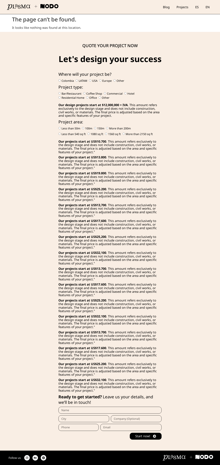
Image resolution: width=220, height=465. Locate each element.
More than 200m (120, 128)
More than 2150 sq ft (139, 134)
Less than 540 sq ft (74, 134)
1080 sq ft (97, 134)
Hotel (130, 93)
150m (100, 128)
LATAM (83, 81)
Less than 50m (71, 128)
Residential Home (73, 98)
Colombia (68, 81)
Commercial (115, 93)
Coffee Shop (94, 93)
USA (94, 81)
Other (120, 81)
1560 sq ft (114, 134)
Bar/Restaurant (71, 93)
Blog (166, 7)
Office (93, 98)
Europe (107, 81)
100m (88, 128)
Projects (182, 7)
